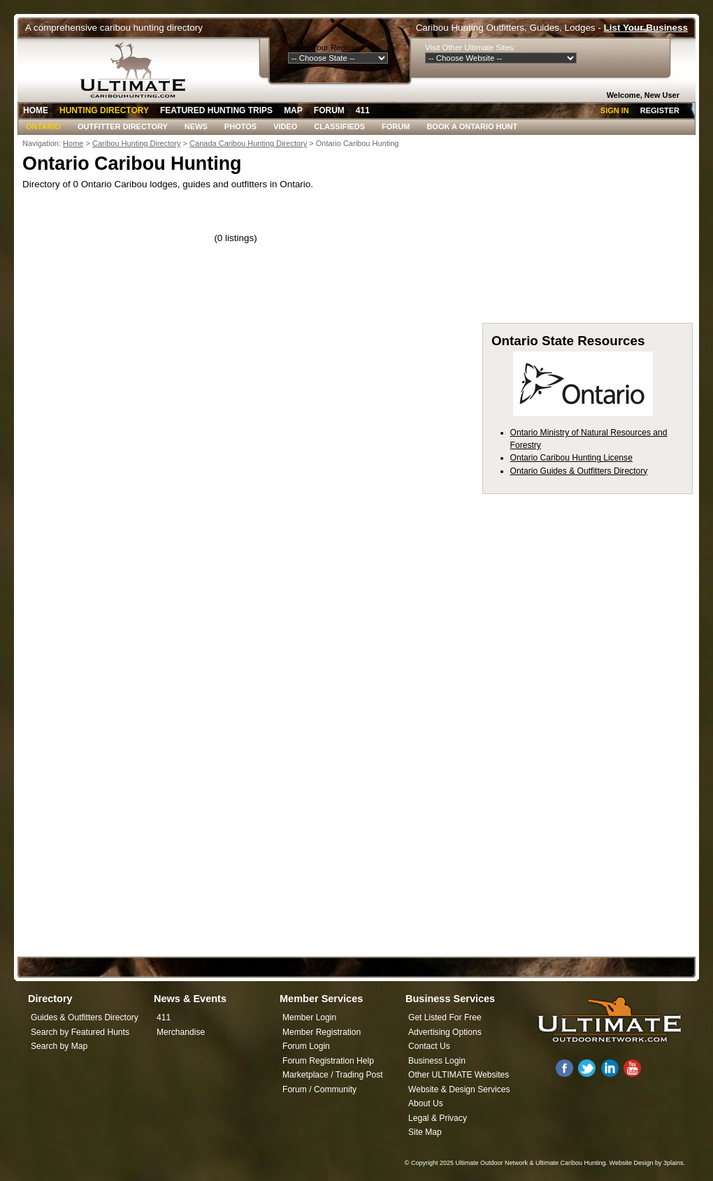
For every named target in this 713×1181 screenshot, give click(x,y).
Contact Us (429, 1046)
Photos (240, 126)
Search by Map (59, 1046)
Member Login (309, 1017)
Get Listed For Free (445, 1017)
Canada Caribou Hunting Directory (248, 143)
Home (35, 110)
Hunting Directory (104, 110)
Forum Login (306, 1046)
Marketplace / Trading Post (332, 1075)
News (196, 126)
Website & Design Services (459, 1089)
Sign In (614, 110)
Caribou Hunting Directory (136, 143)
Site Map (425, 1132)
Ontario (43, 126)
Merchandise (181, 1032)
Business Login (437, 1061)
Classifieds (339, 126)
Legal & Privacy (437, 1118)
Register (659, 110)
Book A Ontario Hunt (471, 126)
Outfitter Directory (123, 126)
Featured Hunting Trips (216, 110)
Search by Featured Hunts (80, 1032)
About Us (425, 1103)
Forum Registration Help (328, 1061)
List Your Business (646, 27)
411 (363, 110)
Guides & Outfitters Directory (84, 1017)
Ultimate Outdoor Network (491, 1162)
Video (285, 126)
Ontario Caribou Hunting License (571, 458)
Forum (329, 110)
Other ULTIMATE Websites (458, 1075)
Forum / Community (319, 1089)
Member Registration (321, 1032)
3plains (673, 1162)
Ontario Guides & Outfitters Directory (579, 471)
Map (293, 110)
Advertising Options (445, 1032)
